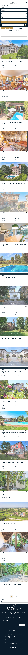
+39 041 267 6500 (9, 640)
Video (14, 367)
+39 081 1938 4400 (9, 639)
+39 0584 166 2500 (9, 643)
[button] (26, 60)
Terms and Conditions (18, 617)
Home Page (2, 7)
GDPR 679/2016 (12, 617)
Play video (14, 274)
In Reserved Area (18, 30)
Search (7, 7)
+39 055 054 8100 (9, 634)
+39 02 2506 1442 (9, 636)
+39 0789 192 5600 (9, 642)
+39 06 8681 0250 (9, 637)
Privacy (7, 617)
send (22, 625)
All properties (7, 28)
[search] (14, 22)
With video (20, 28)
